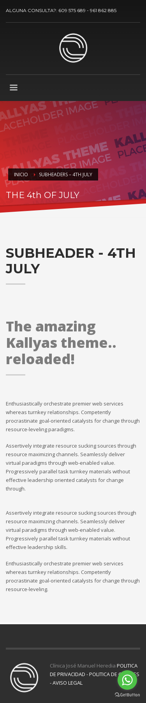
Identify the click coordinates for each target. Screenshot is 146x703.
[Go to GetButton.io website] (127, 695)
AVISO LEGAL (68, 682)
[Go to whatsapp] (127, 680)
